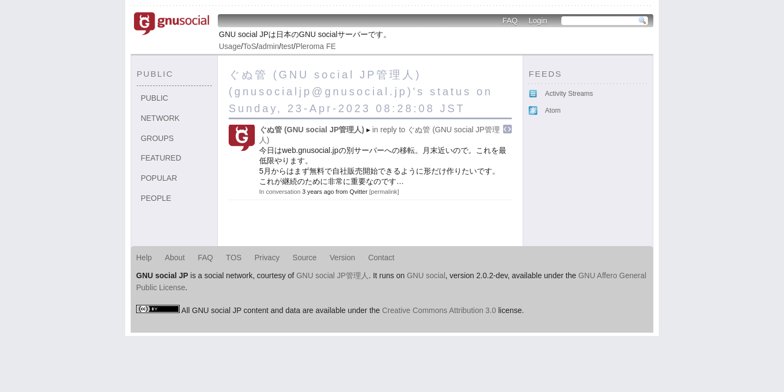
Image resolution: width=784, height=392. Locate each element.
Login (538, 20)
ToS (249, 46)
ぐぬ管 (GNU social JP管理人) (311, 129)
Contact (381, 257)
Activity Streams (569, 93)
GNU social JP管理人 (332, 275)
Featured (160, 158)
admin (268, 46)
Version (343, 257)
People (155, 198)
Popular (158, 178)
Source (304, 257)
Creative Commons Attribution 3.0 (439, 310)
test (287, 46)
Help (144, 257)
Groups (157, 138)
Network (160, 118)
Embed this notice (507, 129)
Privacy (267, 257)
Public (154, 98)
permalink (384, 191)
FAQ (510, 20)
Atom (553, 110)
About (175, 257)
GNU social (426, 275)
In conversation (280, 191)
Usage (230, 46)
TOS (234, 257)
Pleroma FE (316, 46)
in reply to (389, 129)
